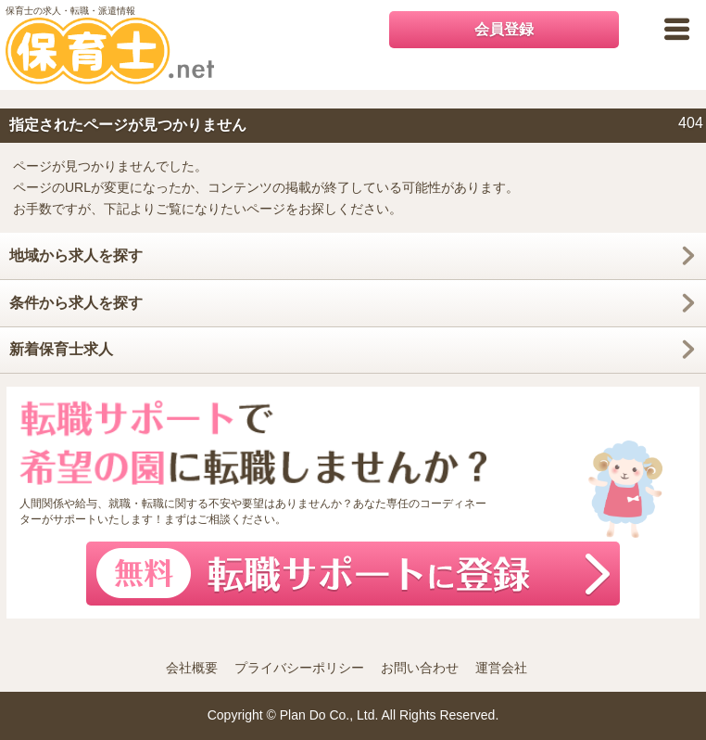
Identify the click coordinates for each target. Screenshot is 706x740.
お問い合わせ (420, 667)
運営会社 (501, 667)
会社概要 (192, 667)
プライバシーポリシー (299, 667)
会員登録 (504, 29)
